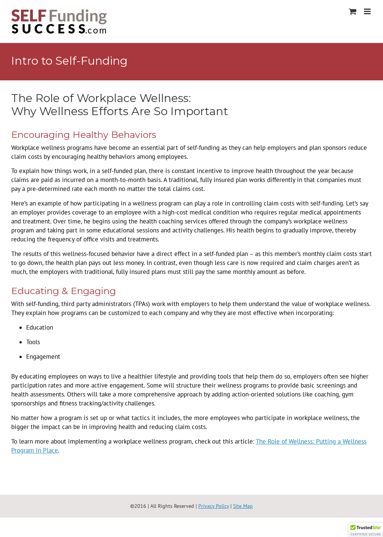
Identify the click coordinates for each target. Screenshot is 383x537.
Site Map (243, 506)
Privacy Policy (213, 506)
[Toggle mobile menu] (368, 11)
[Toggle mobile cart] (352, 11)
